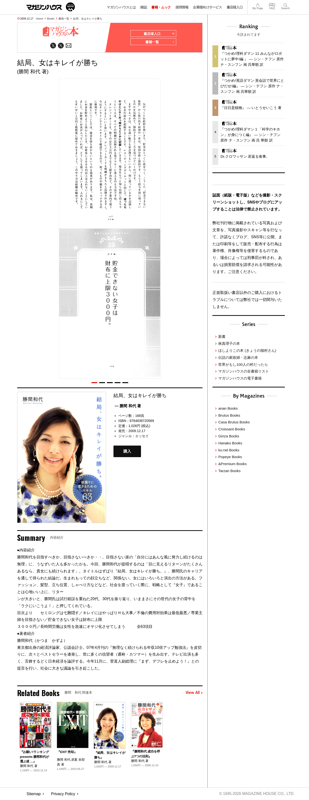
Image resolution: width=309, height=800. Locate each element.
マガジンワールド (51, 6)
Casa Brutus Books (234, 422)
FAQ (272, 4)
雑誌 (143, 7)
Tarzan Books (229, 471)
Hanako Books (230, 443)
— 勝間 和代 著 (128, 406)
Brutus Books (229, 415)
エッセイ (142, 436)
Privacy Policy (63, 794)
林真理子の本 (229, 343)
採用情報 (182, 7)
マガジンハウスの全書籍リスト (243, 371)
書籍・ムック (161, 7)
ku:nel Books (228, 450)
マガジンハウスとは (121, 7)
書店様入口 (235, 7)
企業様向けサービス (207, 7)
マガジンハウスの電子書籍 (240, 378)
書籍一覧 (63, 18)
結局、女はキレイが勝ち (87, 18)
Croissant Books (231, 429)
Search (285, 4)
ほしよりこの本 (247, 350)
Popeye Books (230, 457)
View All (194, 693)
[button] (94, 383)
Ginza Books (228, 436)
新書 (221, 336)
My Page (257, 4)
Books (51, 18)
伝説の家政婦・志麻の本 (238, 357)
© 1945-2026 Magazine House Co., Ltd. (256, 794)
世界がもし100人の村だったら (243, 364)
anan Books (228, 408)
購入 (127, 452)
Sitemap (34, 794)
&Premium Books (232, 464)
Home (39, 18)
